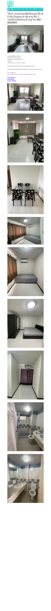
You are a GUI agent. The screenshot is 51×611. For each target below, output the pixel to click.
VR (27, 9)
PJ (30, 9)
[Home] (9, 9)
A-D (40, 9)
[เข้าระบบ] (12, 9)
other (35, 9)
